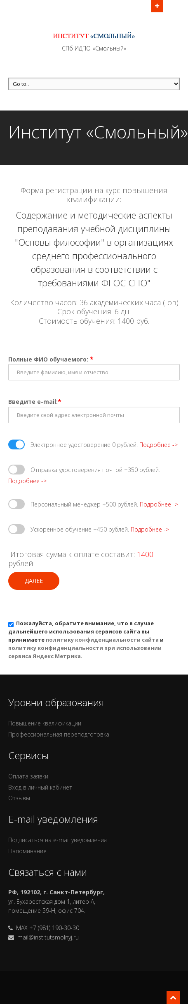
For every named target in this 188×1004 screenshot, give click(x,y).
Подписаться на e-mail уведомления (57, 840)
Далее (33, 581)
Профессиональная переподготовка (58, 734)
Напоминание (27, 851)
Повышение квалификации (44, 723)
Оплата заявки (28, 776)
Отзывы (19, 798)
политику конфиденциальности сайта (102, 639)
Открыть (157, 5)
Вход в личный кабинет (40, 787)
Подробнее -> (158, 445)
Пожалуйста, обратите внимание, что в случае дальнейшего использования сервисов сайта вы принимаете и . (86, 639)
